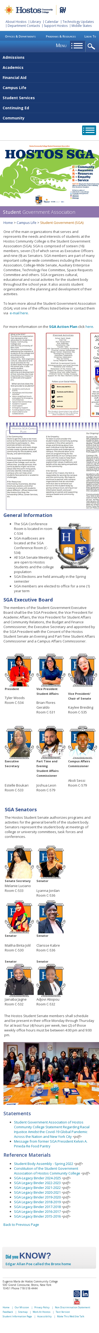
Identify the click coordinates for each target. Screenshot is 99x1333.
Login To (90, 36)
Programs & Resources (61, 36)
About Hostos (16, 21)
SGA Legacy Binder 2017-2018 (37, 1206)
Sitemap (22, 1312)
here (24, 313)
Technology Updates (78, 21)
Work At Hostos (41, 1312)
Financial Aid (14, 77)
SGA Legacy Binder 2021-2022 (37, 1187)
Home (8, 222)
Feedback (8, 1312)
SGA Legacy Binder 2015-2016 (37, 1216)
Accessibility (44, 1316)
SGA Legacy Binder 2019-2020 (37, 1197)
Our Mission (22, 1307)
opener (92, 46)
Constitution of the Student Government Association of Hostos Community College (47, 1171)
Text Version (63, 1312)
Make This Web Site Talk (70, 1316)
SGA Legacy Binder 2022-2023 (37, 1182)
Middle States (82, 25)
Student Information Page (17, 1316)
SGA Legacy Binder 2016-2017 (37, 1211)
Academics (13, 67)
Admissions (14, 57)
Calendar (52, 21)
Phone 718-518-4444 (24, 1288)
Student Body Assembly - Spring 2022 (43, 1163)
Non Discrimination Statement (72, 1307)
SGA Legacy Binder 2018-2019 (37, 1202)
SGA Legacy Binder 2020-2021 (37, 1192)
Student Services (19, 97)
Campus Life (14, 87)
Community (14, 117)
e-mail (15, 313)
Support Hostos (56, 25)
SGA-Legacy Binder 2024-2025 (37, 1178)
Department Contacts (24, 25)
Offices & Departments (20, 36)
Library (35, 21)
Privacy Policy (42, 1307)
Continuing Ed (16, 107)
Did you (28, 1256)
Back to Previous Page (21, 1224)
